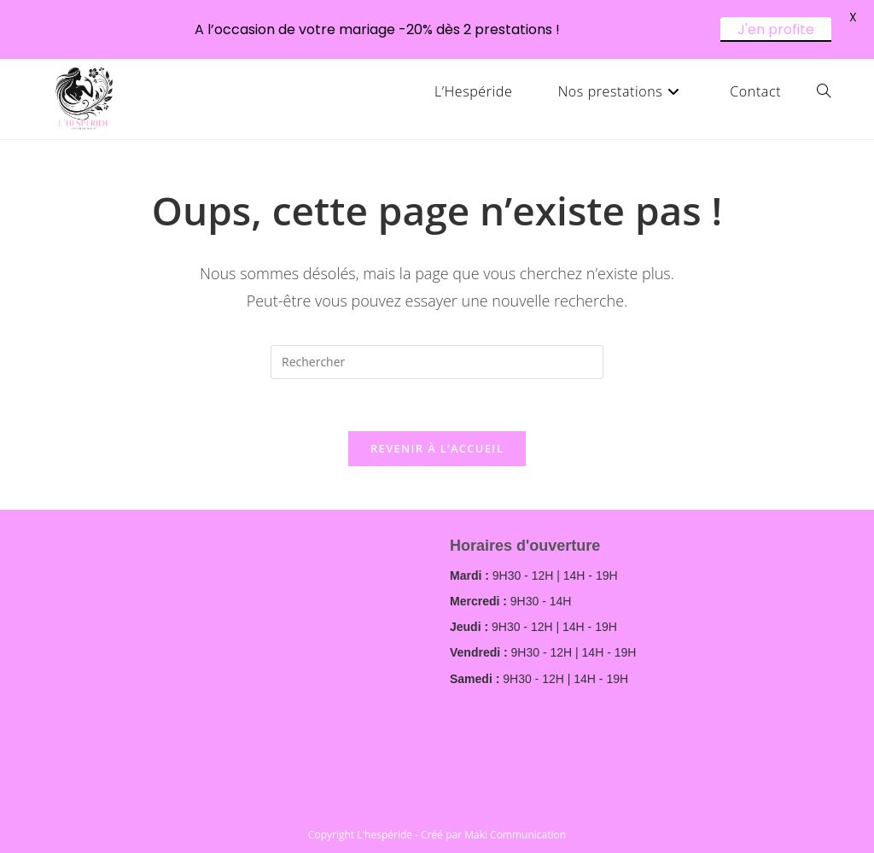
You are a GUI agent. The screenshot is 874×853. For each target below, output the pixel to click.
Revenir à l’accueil (437, 448)
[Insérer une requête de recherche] (437, 362)
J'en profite (775, 29)
